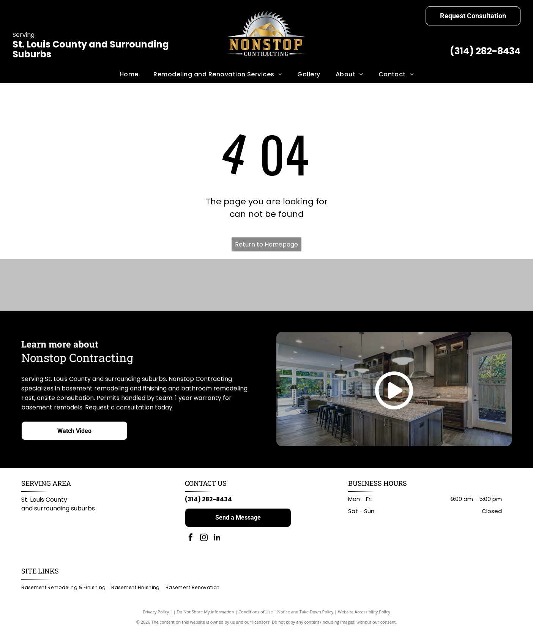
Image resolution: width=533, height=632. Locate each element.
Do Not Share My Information (205, 613)
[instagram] (204, 539)
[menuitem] (129, 74)
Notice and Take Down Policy (306, 613)
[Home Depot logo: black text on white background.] (365, 286)
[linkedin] (217, 539)
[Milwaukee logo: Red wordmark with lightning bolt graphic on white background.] (299, 286)
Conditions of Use (255, 613)
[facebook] (190, 539)
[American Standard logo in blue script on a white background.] (168, 286)
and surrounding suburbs (58, 509)
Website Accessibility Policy (364, 613)
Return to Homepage (266, 244)
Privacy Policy (156, 613)
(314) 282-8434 (485, 51)
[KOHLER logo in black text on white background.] (234, 286)
